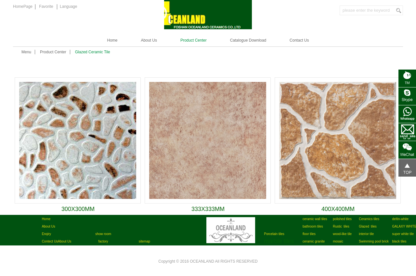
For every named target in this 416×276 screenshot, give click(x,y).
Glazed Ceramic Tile (92, 52)
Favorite (46, 6)
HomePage (22, 6)
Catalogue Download (248, 40)
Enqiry (46, 234)
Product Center (193, 40)
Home (112, 40)
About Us (149, 40)
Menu (26, 52)
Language (68, 6)
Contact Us (299, 40)
